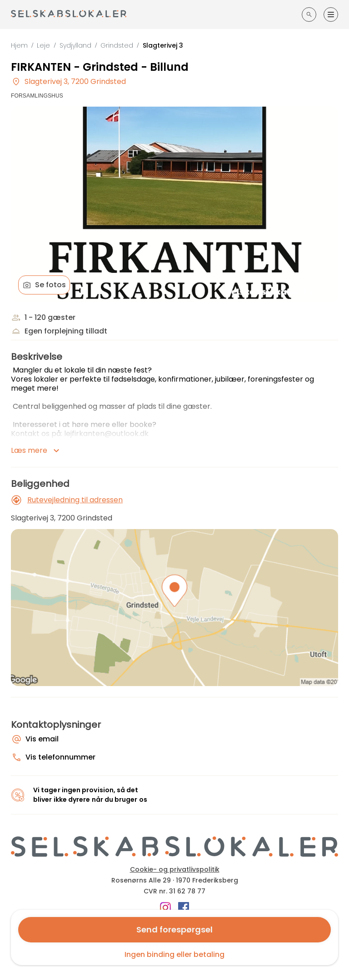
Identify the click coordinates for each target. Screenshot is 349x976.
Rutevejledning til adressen (67, 500)
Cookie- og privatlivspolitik (174, 869)
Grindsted (116, 45)
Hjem (19, 45)
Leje (43, 45)
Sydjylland (75, 45)
